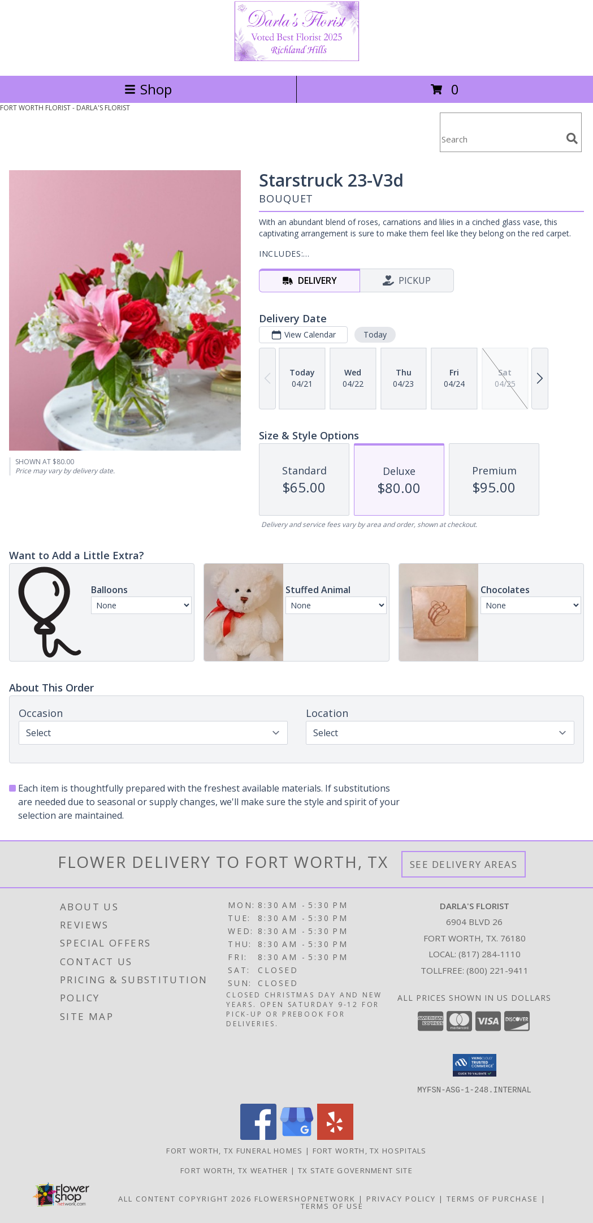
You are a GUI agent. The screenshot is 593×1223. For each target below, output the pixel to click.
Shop (148, 89)
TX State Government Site (355, 1170)
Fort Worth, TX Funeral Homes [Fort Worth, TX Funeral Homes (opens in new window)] (234, 1150)
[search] (572, 138)
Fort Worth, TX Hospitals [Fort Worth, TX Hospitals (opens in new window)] (370, 1150)
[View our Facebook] (258, 1136)
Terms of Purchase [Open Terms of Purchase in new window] (492, 1198)
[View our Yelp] (335, 1136)
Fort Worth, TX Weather (234, 1170)
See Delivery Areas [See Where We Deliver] (464, 864)
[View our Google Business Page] (297, 1136)
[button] (474, 1065)
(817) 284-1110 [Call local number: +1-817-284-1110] (489, 954)
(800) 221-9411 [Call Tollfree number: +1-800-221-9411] (497, 970)
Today (375, 334)
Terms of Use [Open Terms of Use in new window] (332, 1205)
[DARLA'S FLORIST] (297, 59)
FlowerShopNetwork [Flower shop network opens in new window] (305, 1198)
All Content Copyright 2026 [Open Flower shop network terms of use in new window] (185, 1198)
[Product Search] (500, 139)
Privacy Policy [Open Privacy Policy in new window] (401, 1198)
